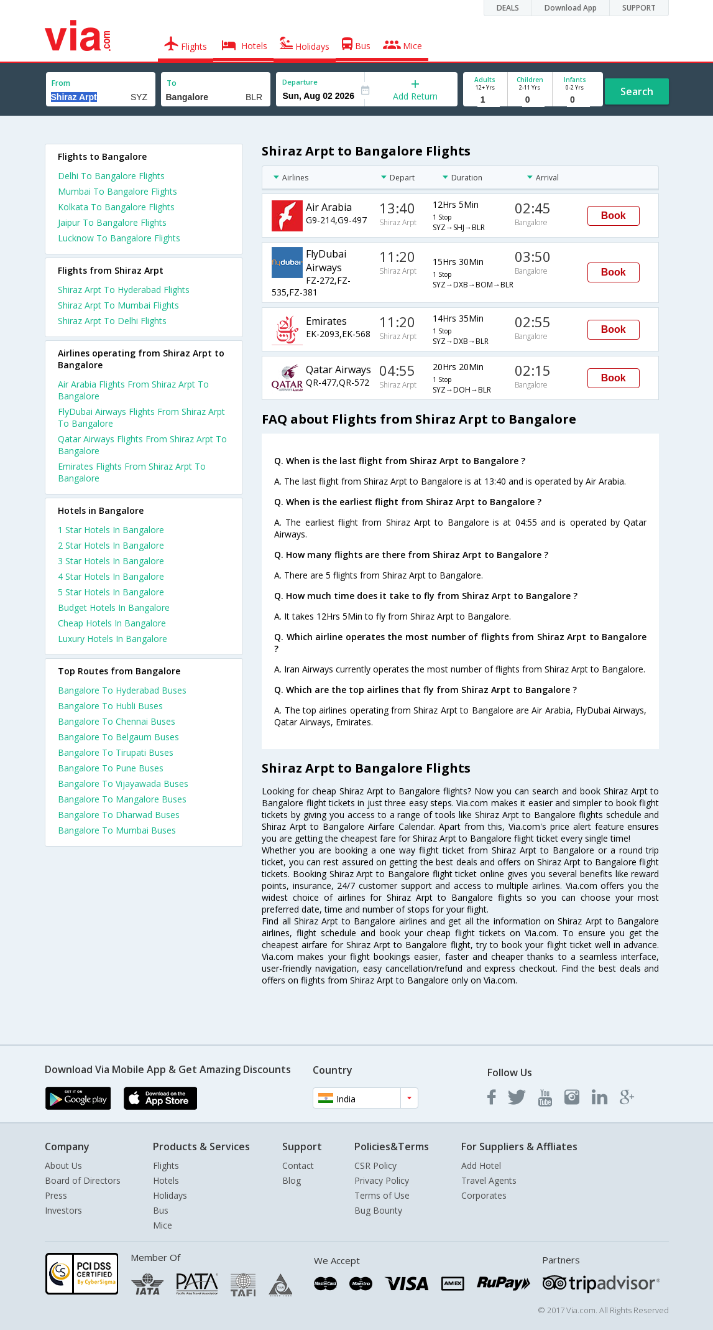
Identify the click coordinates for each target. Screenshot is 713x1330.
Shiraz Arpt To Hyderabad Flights (124, 289)
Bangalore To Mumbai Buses (117, 830)
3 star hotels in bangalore (111, 561)
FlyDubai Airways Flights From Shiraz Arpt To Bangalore (141, 417)
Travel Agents (489, 1180)
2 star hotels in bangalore (111, 545)
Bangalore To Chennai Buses (116, 721)
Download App (571, 7)
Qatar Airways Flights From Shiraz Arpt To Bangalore (142, 445)
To (172, 83)
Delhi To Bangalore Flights (111, 176)
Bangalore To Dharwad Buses (119, 815)
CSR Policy (375, 1165)
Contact (298, 1165)
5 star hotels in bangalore (111, 592)
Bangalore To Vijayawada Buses (123, 783)
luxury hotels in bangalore (112, 638)
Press (56, 1195)
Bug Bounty (378, 1210)
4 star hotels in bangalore (111, 576)
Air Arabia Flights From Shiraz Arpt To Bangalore (133, 390)
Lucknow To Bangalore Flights (119, 238)
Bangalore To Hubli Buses (110, 706)
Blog (291, 1180)
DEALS (508, 7)
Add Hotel (481, 1165)
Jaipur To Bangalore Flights (112, 222)
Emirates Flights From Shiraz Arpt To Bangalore (132, 472)
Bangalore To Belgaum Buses (118, 737)
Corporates (484, 1195)
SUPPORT (639, 7)
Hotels (166, 1180)
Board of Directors (83, 1180)
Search (636, 91)
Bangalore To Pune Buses (110, 768)
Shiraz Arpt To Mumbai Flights (118, 305)
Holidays (170, 1195)
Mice (162, 1225)
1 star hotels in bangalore (111, 530)
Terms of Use (382, 1195)
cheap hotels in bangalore (112, 623)
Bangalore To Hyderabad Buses (122, 690)
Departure (300, 81)
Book (613, 215)
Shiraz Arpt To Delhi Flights (112, 321)
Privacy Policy (381, 1180)
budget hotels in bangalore (114, 607)
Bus (160, 1210)
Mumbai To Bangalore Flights (117, 191)
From (61, 83)
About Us (63, 1165)
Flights (166, 1165)
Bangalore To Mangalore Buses (122, 799)
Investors (63, 1210)
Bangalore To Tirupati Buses (115, 752)
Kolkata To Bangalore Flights (116, 207)
